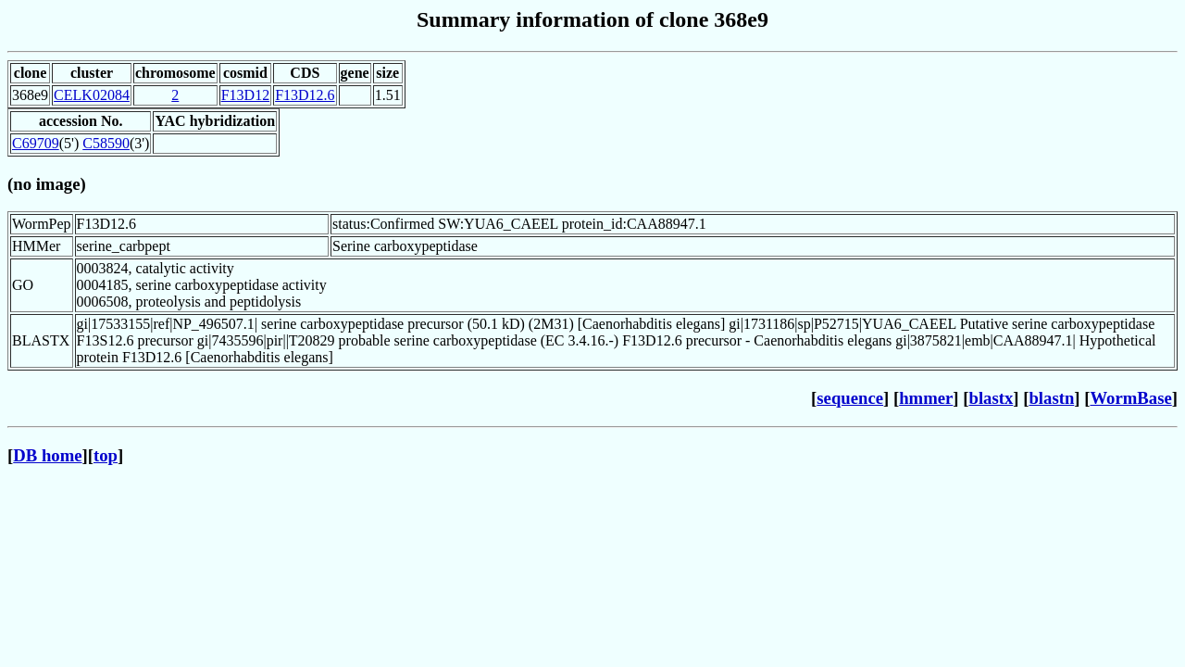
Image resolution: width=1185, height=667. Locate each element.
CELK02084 (92, 95)
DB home (47, 455)
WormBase (1130, 398)
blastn (1051, 398)
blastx (991, 398)
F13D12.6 (304, 95)
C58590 (106, 143)
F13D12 (245, 95)
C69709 (35, 143)
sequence (850, 398)
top (106, 455)
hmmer (926, 398)
